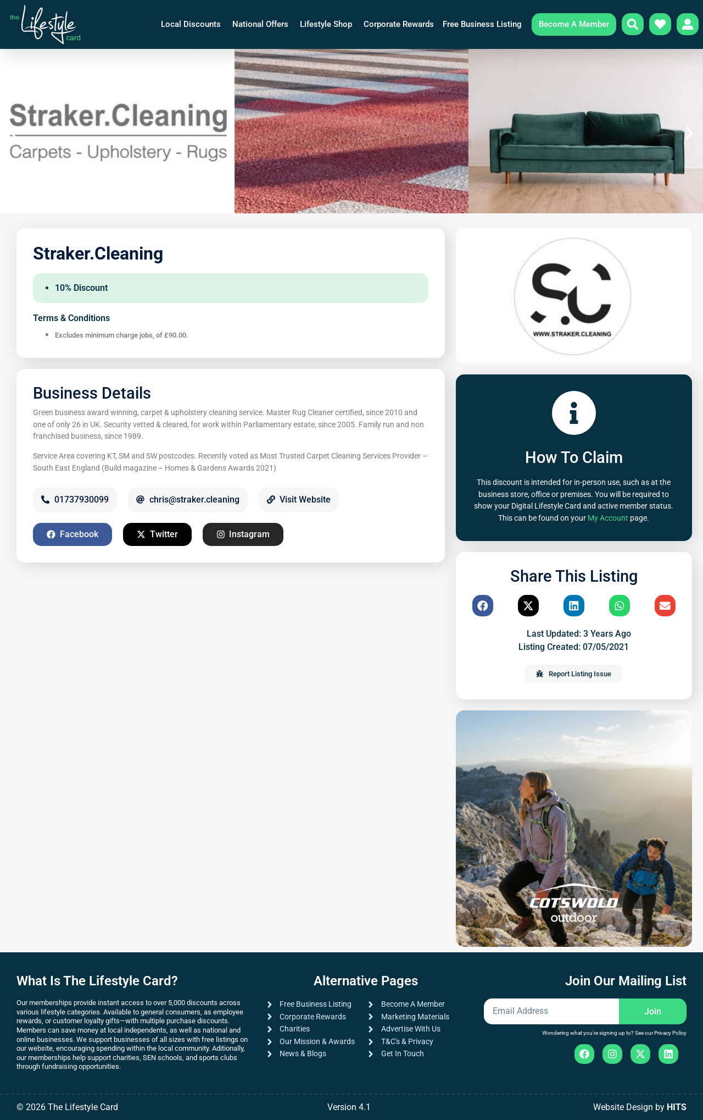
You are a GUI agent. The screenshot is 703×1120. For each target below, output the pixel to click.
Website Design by (640, 1107)
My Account (608, 518)
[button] (13, 133)
